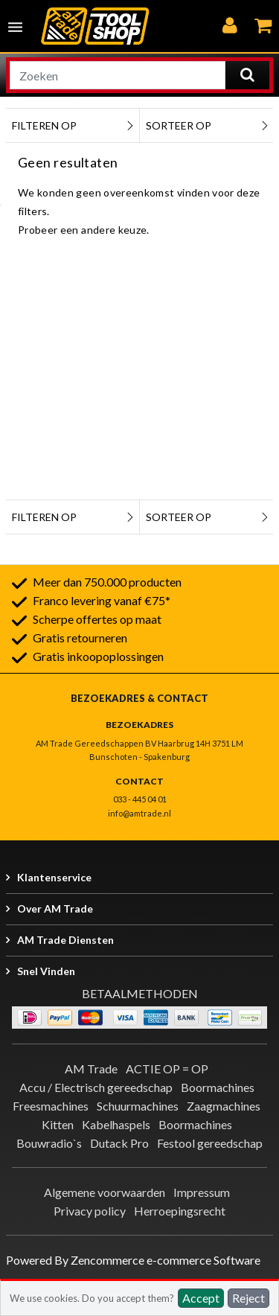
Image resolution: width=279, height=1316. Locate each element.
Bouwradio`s (49, 1143)
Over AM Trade (55, 908)
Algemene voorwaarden (104, 1192)
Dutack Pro (119, 1143)
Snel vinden (46, 971)
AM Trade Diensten (65, 939)
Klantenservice (54, 877)
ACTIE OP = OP (167, 1068)
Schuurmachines (138, 1106)
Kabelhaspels (116, 1124)
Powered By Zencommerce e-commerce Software (133, 1260)
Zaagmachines (223, 1106)
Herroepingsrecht (179, 1211)
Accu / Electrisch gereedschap (96, 1087)
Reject (248, 1298)
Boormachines (217, 1087)
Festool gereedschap (210, 1143)
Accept (200, 1298)
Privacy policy (90, 1211)
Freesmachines (51, 1106)
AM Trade (91, 1068)
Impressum (201, 1192)
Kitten (58, 1124)
